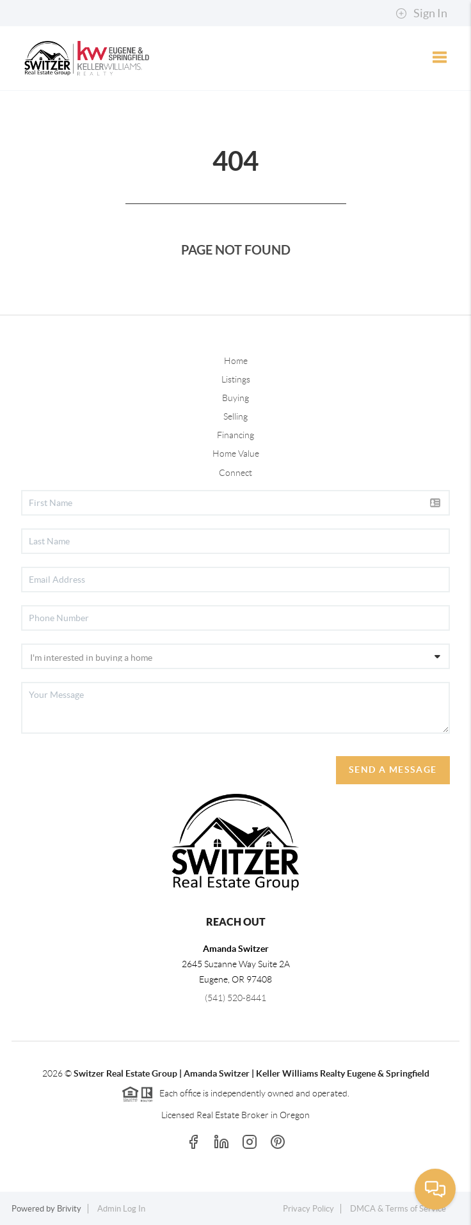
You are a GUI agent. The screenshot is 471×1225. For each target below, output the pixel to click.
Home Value (235, 453)
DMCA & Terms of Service (398, 1208)
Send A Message (393, 769)
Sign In (421, 13)
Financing (235, 435)
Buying (235, 398)
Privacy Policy (308, 1208)
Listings (235, 379)
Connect (235, 473)
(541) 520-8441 (235, 998)
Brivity (69, 1208)
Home (236, 361)
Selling (235, 416)
